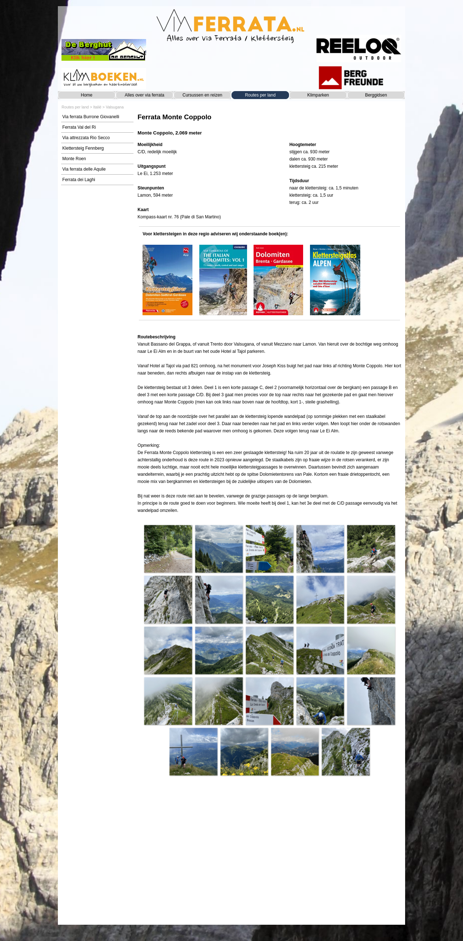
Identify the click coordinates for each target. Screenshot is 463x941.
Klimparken (318, 95)
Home (86, 95)
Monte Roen (74, 158)
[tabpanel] (269, 124)
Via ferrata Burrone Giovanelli (90, 116)
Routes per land (260, 95)
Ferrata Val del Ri (78, 127)
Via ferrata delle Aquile (84, 169)
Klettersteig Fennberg (83, 148)
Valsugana (115, 107)
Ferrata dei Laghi (78, 179)
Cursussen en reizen (202, 95)
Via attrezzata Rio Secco (86, 137)
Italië (97, 107)
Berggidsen (376, 95)
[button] (168, 548)
